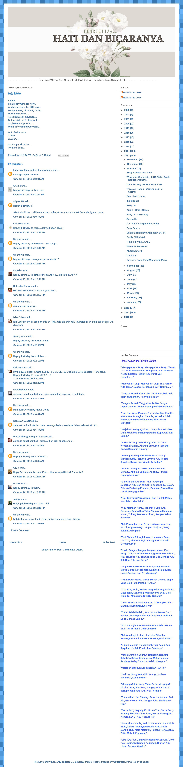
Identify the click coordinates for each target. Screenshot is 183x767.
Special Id (132, 219)
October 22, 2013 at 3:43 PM (28, 523)
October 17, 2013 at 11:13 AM (29, 248)
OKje (16, 467)
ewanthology (20, 389)
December (133, 159)
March (131, 293)
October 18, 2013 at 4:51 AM (28, 414)
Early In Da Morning (137, 214)
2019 (127, 128)
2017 (127, 137)
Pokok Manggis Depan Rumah (30, 436)
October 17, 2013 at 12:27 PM (29, 295)
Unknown (18, 239)
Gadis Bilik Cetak (136, 237)
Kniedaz (17, 270)
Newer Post (16, 542)
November (133, 164)
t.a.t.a (16, 185)
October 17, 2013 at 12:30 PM (29, 329)
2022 (127, 114)
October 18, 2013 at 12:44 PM (29, 476)
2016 (127, 142)
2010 (127, 317)
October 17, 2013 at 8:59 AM (28, 194)
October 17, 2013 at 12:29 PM (29, 310)
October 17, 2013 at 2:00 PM (28, 345)
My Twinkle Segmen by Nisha (143, 223)
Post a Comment (20, 530)
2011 (127, 312)
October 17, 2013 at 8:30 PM (28, 398)
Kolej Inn (131, 205)
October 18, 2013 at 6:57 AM (28, 429)
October (132, 168)
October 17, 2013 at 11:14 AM (29, 263)
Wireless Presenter (137, 246)
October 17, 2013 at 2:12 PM (28, 360)
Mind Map (132, 255)
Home (63, 542)
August (131, 270)
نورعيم (16, 499)
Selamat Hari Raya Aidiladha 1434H (146, 232)
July (129, 275)
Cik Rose (18, 223)
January (132, 302)
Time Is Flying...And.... (139, 242)
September (133, 265)
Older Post (109, 542)
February (132, 297)
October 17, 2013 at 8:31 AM (28, 179)
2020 (127, 123)
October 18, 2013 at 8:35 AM (28, 461)
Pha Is (16, 483)
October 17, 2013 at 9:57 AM (28, 216)
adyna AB (18, 201)
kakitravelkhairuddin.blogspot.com (32, 170)
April (130, 288)
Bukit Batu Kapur (136, 196)
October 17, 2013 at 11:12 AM (29, 232)
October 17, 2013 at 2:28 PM (28, 383)
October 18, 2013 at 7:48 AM (28, 445)
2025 (127, 110)
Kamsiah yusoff (22, 421)
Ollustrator (119, 762)
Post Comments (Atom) (70, 549)
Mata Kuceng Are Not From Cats (144, 184)
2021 (127, 119)
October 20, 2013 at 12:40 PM (29, 492)
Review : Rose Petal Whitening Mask (147, 260)
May (129, 284)
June (130, 279)
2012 (127, 308)
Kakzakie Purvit (22, 286)
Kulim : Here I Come (138, 210)
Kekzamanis (20, 367)
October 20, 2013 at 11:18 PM (29, 508)
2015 (127, 146)
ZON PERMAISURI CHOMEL (28, 378)
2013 (127, 155)
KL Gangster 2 (134, 251)
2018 (127, 132)
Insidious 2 (133, 201)
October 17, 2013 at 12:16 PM (29, 279)
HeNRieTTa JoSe (132, 92)
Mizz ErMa (19, 317)
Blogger (144, 762)
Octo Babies (133, 228)
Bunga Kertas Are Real (139, 172)
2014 (127, 151)
